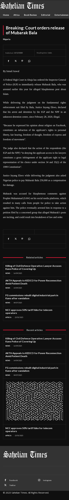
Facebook (13, 480)
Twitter (12, 485)
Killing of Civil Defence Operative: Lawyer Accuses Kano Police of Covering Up (33, 267)
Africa (8, 317)
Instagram (47, 480)
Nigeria (6, 39)
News (7, 273)
